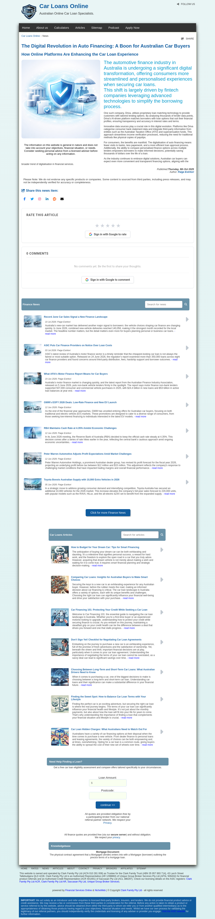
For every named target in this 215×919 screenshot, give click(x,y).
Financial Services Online (78, 890)
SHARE (187, 38)
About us (42, 27)
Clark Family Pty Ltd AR (53, 881)
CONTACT (84, 868)
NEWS (45, 868)
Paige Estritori (186, 172)
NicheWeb (100, 890)
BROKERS (111, 868)
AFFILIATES (127, 868)
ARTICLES (58, 868)
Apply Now (132, 27)
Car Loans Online (30, 36)
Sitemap (96, 27)
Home (26, 27)
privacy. (116, 837)
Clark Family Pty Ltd (131, 890)
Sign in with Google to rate (108, 234)
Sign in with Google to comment (107, 279)
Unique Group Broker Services (103, 881)
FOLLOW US (186, 4)
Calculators (61, 27)
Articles (80, 27)
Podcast (113, 27)
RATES (34, 868)
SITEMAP (141, 868)
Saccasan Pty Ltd (77, 881)
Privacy (107, 822)
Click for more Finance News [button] (108, 512)
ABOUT (71, 868)
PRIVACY (97, 868)
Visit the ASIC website (173, 911)
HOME (24, 868)
